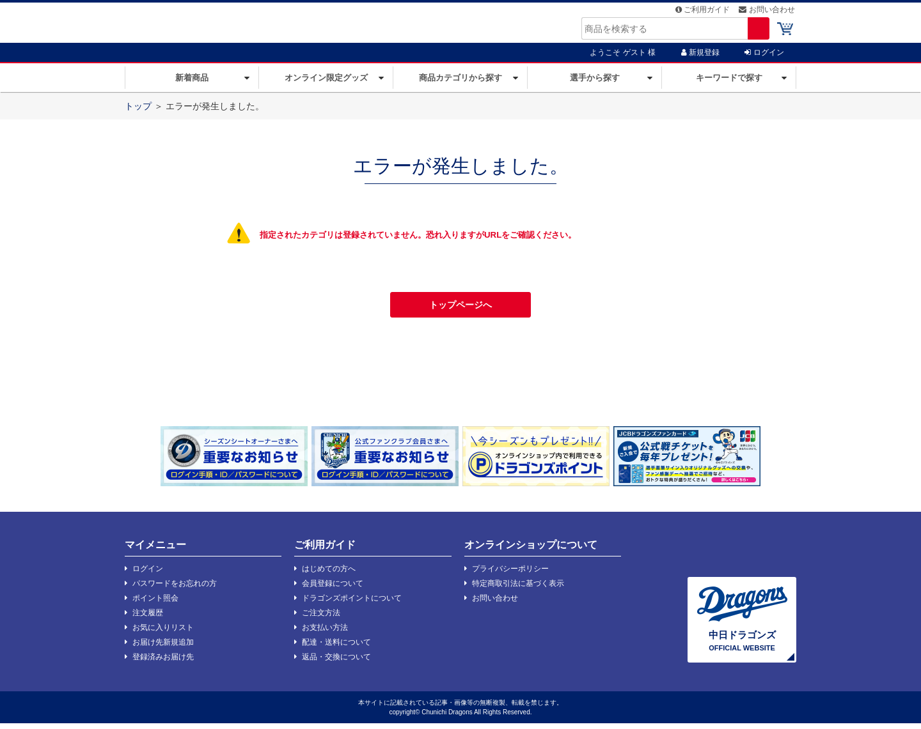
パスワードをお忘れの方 (171, 589)
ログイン (763, 58)
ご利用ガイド (704, 12)
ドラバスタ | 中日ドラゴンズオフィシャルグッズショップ (233, 25)
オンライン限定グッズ (326, 83)
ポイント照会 (151, 603)
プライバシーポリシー (506, 574)
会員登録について (328, 589)
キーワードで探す (729, 83)
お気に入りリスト (159, 633)
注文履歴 (144, 618)
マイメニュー (155, 550)
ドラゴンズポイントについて (348, 603)
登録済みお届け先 (159, 662)
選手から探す (595, 83)
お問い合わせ (768, 12)
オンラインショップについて (530, 550)
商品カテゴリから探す (460, 83)
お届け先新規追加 (159, 647)
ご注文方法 (317, 618)
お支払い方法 (321, 633)
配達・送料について (332, 647)
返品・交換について (332, 662)
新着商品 (192, 83)
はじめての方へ (325, 574)
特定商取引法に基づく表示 (514, 589)
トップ (138, 112)
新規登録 (700, 58)
